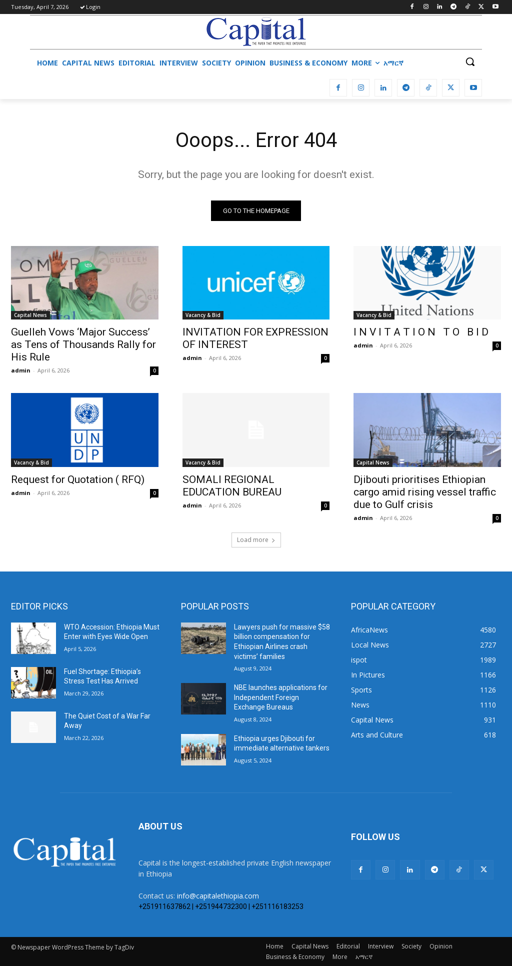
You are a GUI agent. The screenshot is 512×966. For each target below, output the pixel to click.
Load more (256, 540)
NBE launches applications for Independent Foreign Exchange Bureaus (281, 697)
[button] (470, 62)
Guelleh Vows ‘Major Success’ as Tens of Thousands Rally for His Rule (83, 344)
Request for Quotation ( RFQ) (77, 480)
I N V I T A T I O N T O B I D (421, 332)
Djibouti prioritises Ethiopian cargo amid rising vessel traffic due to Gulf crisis (425, 492)
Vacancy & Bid (203, 315)
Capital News (30, 315)
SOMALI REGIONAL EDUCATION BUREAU (232, 486)
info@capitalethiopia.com (218, 895)
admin (20, 370)
